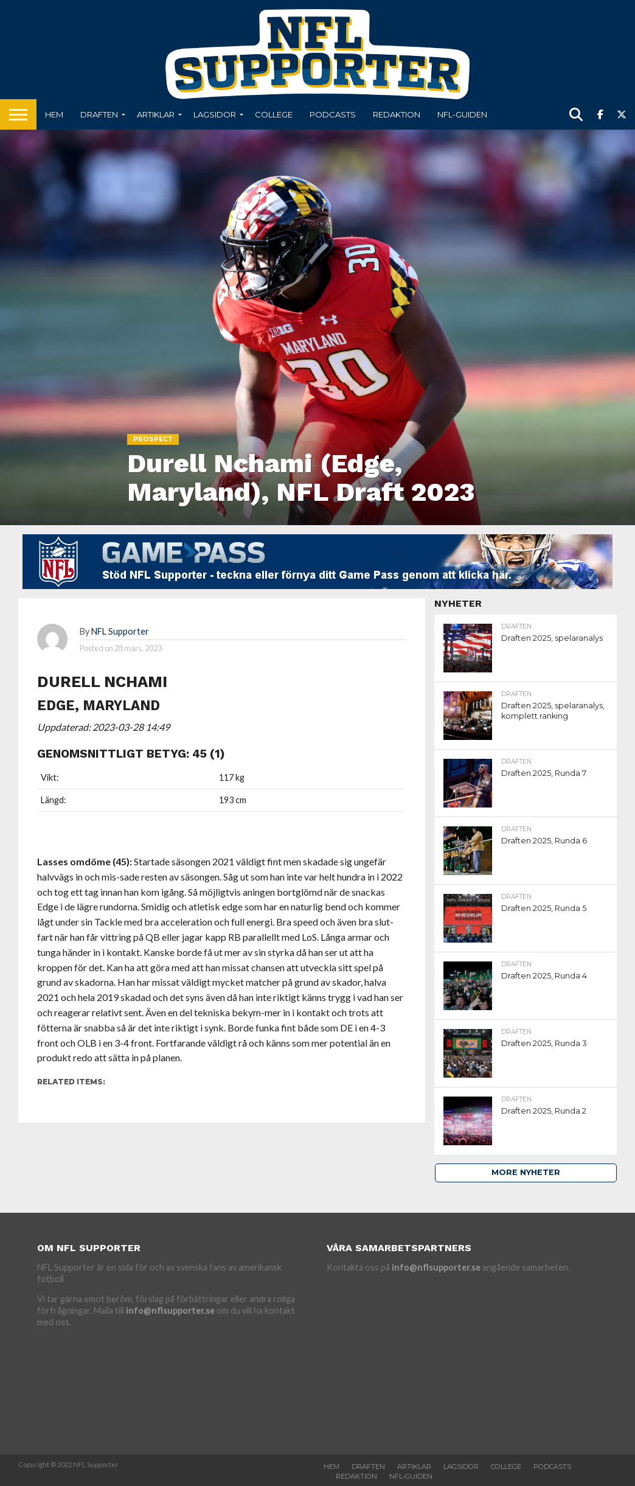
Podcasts (333, 114)
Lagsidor (214, 114)
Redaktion (396, 114)
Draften (99, 114)
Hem (54, 114)
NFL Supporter (120, 631)
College (274, 114)
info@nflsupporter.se (170, 1310)
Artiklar (156, 114)
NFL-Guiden (462, 114)
